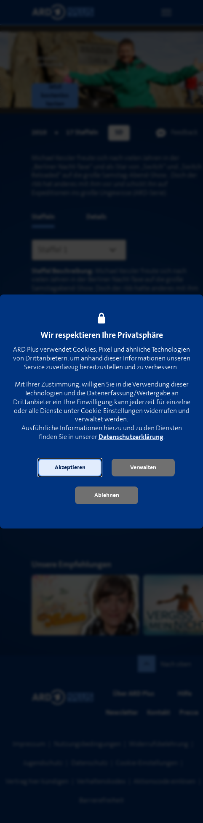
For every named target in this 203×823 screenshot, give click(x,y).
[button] (70, 467)
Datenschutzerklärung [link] (131, 437)
